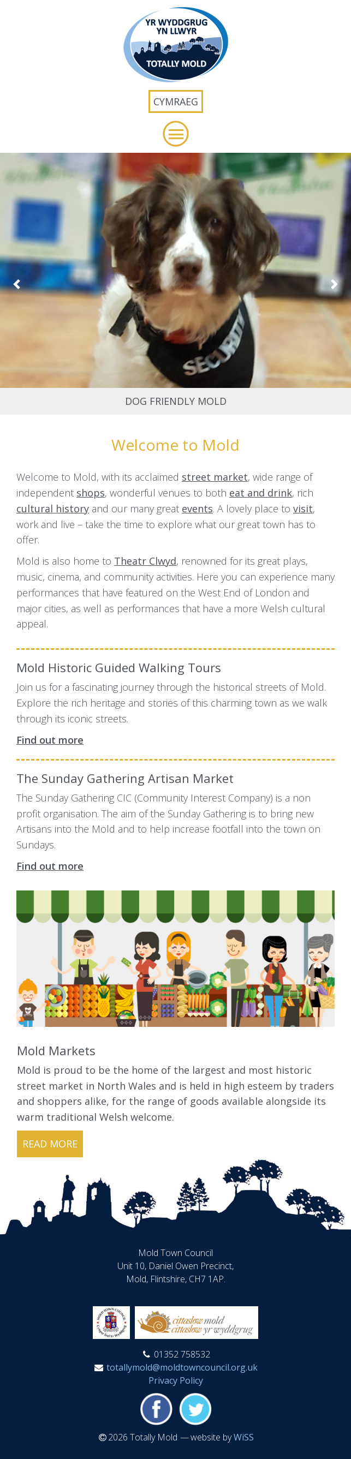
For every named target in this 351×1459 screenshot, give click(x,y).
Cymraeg (175, 101)
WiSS (244, 1437)
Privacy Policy (175, 1380)
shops (90, 492)
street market (215, 476)
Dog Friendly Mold (176, 401)
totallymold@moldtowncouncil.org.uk (182, 1367)
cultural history (52, 508)
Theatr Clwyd (145, 560)
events (197, 508)
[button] (175, 133)
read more (50, 1143)
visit (303, 508)
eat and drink (260, 492)
